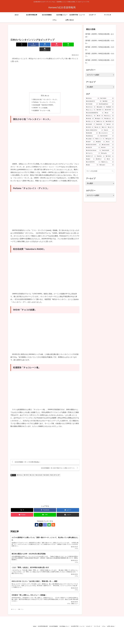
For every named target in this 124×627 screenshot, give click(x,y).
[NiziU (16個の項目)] (110, 124)
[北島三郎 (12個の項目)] (93, 147)
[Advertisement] (45, 32)
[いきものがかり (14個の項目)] (106, 133)
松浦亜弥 (46, 470)
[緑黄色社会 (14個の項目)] (93, 136)
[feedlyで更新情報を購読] (49, 520)
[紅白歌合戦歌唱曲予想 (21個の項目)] (95, 113)
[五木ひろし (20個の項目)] (91, 115)
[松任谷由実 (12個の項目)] (108, 150)
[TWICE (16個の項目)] (90, 127)
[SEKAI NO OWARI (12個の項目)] (93, 144)
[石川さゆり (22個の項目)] (91, 107)
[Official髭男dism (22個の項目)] (106, 104)
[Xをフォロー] (41, 520)
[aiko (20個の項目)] (109, 113)
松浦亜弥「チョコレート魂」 (42, 106)
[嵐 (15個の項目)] (104, 127)
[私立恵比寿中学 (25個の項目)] (94, 101)
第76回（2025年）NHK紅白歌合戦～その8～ (99, 48)
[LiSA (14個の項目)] (109, 130)
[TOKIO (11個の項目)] (109, 156)
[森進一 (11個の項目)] (90, 159)
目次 (42, 91)
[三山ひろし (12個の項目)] (93, 153)
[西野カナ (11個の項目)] (100, 159)
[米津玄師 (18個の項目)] (109, 121)
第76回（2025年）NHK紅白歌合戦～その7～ (99, 55)
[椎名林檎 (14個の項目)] (92, 133)
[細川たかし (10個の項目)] (107, 162)
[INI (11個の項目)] (110, 159)
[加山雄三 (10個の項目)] (106, 165)
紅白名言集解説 (53, 621)
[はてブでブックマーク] (39, 44)
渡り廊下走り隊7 (55, 470)
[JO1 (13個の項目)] (110, 141)
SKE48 (26, 470)
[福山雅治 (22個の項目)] (101, 107)
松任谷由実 (39, 470)
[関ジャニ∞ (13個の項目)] (100, 139)
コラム (13, 470)
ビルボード (89, 621)
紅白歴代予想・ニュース (77, 621)
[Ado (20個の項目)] (99, 115)
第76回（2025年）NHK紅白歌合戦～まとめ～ (99, 35)
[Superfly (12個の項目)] (107, 153)
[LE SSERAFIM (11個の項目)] (93, 162)
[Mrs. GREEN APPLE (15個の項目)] (94, 130)
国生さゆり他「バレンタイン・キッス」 (45, 94)
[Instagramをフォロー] (45, 520)
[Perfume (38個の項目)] (93, 98)
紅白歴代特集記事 (43, 621)
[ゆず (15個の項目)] (110, 127)
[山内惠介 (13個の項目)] (90, 139)
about (34, 621)
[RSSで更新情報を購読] (53, 520)
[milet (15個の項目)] (97, 127)
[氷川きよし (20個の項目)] (109, 115)
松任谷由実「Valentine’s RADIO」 (43, 100)
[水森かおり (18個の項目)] (109, 118)
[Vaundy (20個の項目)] (90, 118)
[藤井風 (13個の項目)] (100, 141)
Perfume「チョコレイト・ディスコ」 (44, 97)
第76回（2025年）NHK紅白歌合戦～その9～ (99, 42)
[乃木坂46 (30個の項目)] (107, 98)
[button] (73, 44)
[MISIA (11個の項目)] (101, 156)
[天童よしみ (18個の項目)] (91, 121)
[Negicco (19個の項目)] (99, 118)
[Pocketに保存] (50, 44)
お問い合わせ (110, 621)
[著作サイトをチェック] (37, 520)
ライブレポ (97, 621)
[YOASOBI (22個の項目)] (92, 104)
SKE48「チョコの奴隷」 (41, 103)
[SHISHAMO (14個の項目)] (107, 136)
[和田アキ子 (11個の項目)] (91, 156)
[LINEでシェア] (62, 44)
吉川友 (32, 470)
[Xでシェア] (16, 44)
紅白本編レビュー (64, 621)
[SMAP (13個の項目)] (90, 141)
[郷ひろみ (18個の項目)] (100, 121)
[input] (99, 171)
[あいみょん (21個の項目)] (91, 110)
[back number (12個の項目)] (107, 144)
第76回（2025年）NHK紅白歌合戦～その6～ (99, 61)
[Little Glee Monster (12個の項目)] (93, 150)
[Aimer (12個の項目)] (107, 147)
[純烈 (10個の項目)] (92, 165)
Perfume (20, 470)
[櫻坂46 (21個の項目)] (110, 107)
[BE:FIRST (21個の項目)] (109, 110)
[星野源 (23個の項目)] (108, 101)
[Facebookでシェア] (27, 44)
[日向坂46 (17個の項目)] (90, 124)
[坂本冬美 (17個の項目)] (101, 124)
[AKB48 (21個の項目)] (100, 110)
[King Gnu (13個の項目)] (109, 139)
